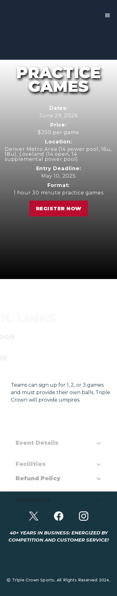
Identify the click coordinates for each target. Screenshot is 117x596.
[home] (15, 15)
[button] (107, 15)
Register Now (58, 209)
